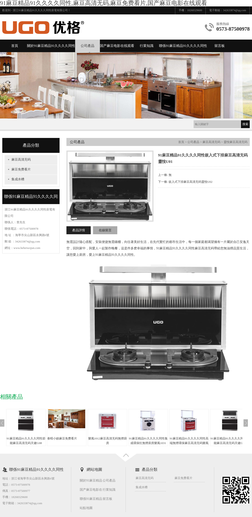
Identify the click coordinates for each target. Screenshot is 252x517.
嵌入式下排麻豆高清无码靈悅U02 (190, 181)
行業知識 (146, 46)
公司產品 (87, 46)
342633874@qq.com (234, 10)
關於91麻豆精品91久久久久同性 (51, 46)
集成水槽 (17, 179)
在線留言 (105, 230)
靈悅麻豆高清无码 (235, 142)
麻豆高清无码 (21, 159)
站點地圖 (86, 508)
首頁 (14, 46)
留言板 (219, 46)
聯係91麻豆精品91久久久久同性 (183, 46)
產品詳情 (78, 230)
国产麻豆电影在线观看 (117, 46)
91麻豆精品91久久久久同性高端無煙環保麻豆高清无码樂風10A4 (189, 443)
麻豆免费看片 (21, 169)
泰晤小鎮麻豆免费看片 (62, 438)
